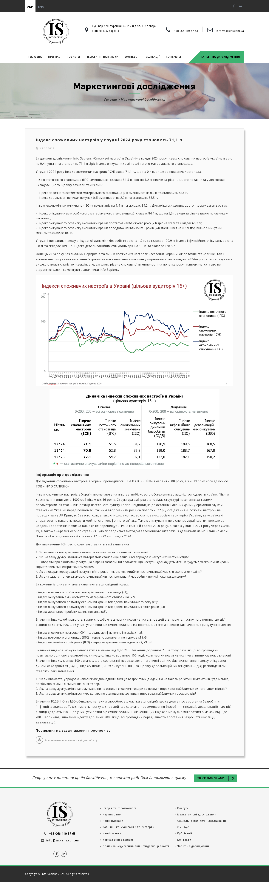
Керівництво (110, 814)
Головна (35, 57)
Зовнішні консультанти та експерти (127, 827)
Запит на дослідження (220, 57)
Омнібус (131, 57)
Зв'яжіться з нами (216, 778)
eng (41, 7)
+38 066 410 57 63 (186, 31)
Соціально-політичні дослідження (201, 821)
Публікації (152, 57)
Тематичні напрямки (102, 57)
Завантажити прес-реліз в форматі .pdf (71, 740)
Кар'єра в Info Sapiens (117, 840)
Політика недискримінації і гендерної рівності (128, 848)
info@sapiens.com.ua (230, 31)
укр (30, 7)
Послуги (73, 57)
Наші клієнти (110, 833)
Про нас (54, 57)
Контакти (173, 57)
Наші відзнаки (111, 821)
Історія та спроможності (119, 808)
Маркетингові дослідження (143, 99)
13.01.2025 (45, 148)
